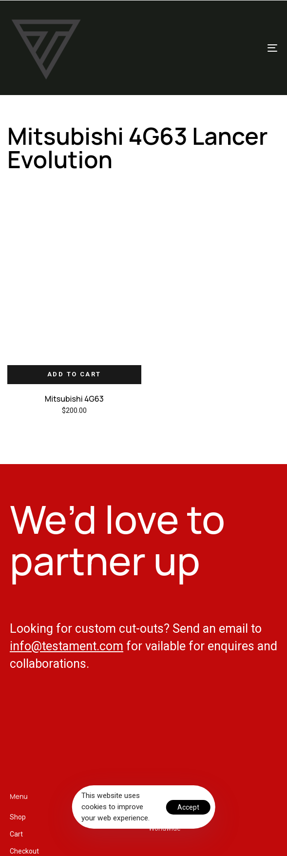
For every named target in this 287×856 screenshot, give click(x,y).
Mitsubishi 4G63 (74, 398)
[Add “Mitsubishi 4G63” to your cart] (74, 374)
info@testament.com (66, 646)
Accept (188, 807)
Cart (16, 834)
